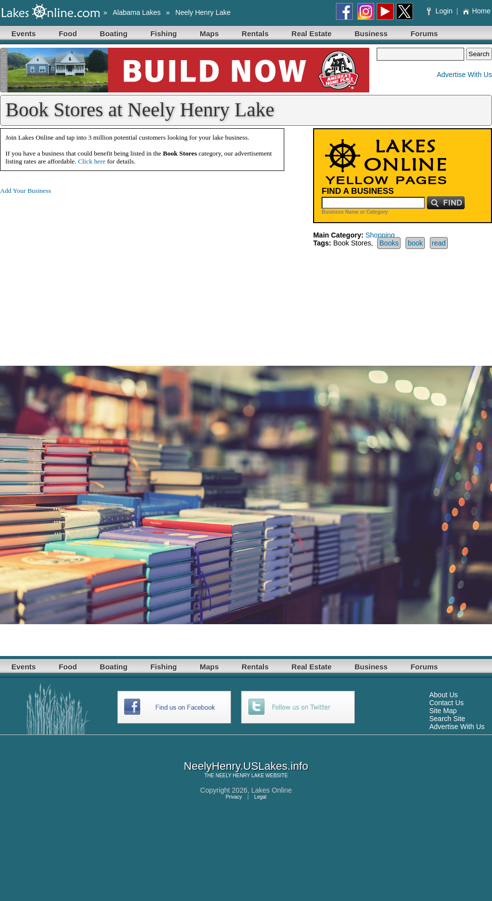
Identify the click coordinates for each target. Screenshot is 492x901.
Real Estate (312, 33)
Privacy (234, 797)
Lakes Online (271, 790)
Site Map (443, 711)
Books (389, 243)
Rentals (255, 33)
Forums (424, 33)
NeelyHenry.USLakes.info (246, 766)
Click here (91, 161)
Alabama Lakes (137, 12)
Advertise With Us (464, 75)
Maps (209, 33)
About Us (443, 695)
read (439, 243)
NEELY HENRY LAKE (240, 775)
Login (440, 11)
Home (476, 11)
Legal (260, 797)
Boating (114, 33)
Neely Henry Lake (203, 12)
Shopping (380, 235)
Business (371, 33)
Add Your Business (25, 190)
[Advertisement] (83, 272)
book (415, 243)
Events (23, 33)
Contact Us (446, 703)
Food (68, 33)
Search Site (447, 719)
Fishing (164, 33)
